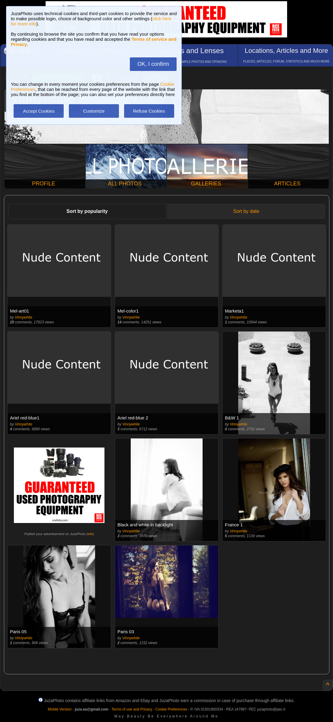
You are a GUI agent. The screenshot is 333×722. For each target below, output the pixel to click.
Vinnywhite (23, 317)
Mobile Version (60, 709)
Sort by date (246, 211)
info (90, 534)
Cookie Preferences (171, 709)
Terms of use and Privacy (131, 709)
